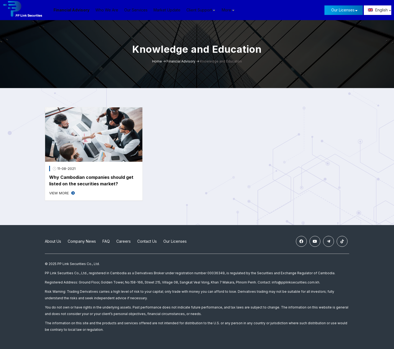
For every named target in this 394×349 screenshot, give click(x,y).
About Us (53, 241)
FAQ (106, 241)
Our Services (136, 10)
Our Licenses (343, 10)
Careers (123, 241)
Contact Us (147, 241)
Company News (82, 241)
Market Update (167, 10)
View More (62, 193)
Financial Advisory (71, 10)
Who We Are (106, 10)
